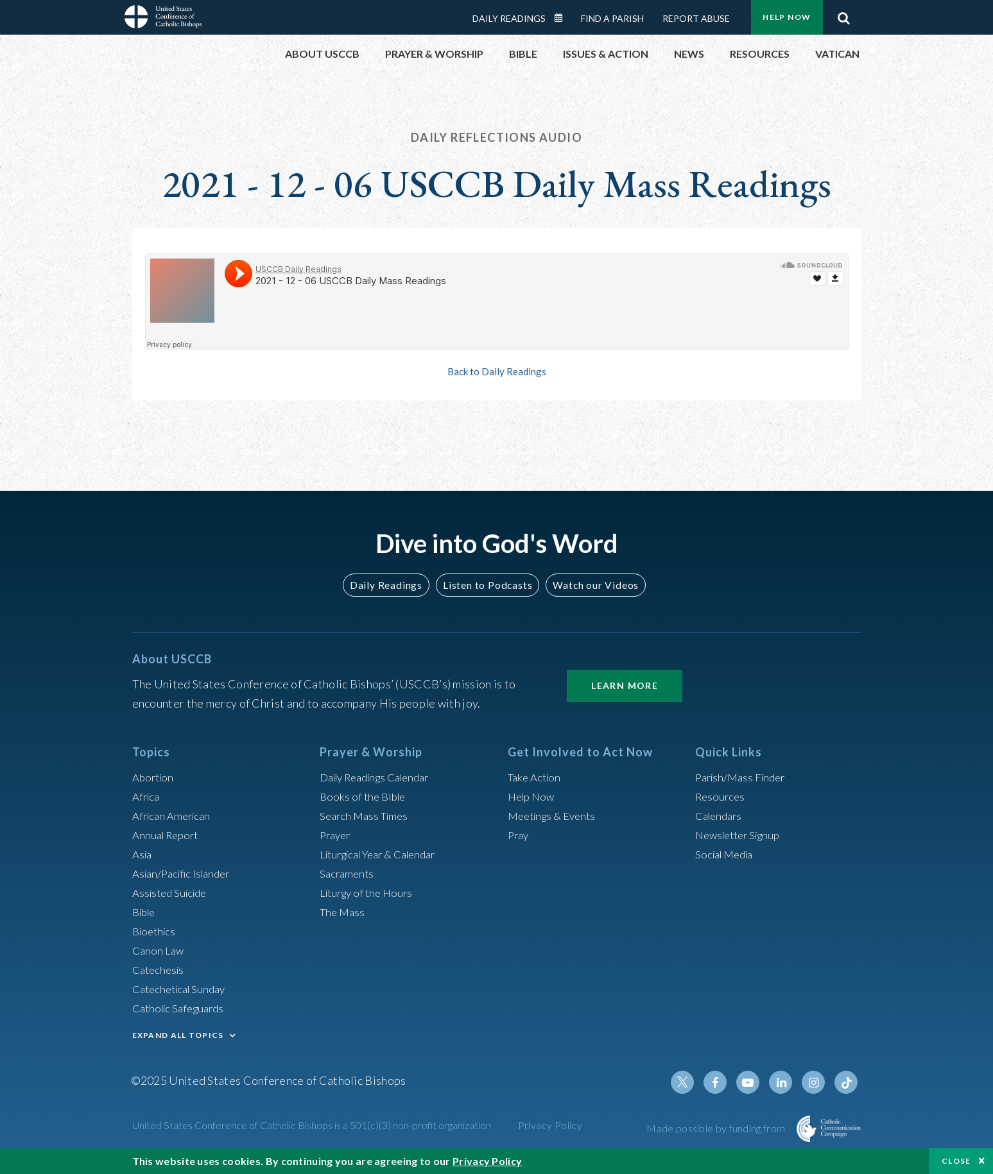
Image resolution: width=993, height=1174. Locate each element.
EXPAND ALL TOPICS (178, 1035)
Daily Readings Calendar (562, 18)
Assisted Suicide (173, 892)
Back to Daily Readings (497, 371)
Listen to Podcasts (486, 584)
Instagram (816, 1082)
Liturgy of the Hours (369, 892)
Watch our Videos (590, 584)
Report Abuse (696, 18)
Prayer (337, 835)
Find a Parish (612, 18)
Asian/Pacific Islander (185, 873)
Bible (145, 912)
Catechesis (160, 969)
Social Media (727, 854)
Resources (721, 796)
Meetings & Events (555, 815)
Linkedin (785, 1082)
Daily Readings (509, 18)
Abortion (154, 777)
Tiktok (847, 1082)
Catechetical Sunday (183, 989)
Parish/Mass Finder (743, 777)
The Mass (344, 912)
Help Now (787, 17)
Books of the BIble (365, 796)
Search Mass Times (367, 815)
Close (956, 1161)
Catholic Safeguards (182, 1008)
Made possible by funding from (716, 1128)
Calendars (721, 815)
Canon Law (159, 950)
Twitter (693, 1082)
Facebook (724, 1082)
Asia (143, 854)
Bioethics (156, 931)
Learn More (624, 685)
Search (844, 14)
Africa (147, 796)
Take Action (536, 777)
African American (174, 815)
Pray (519, 835)
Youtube (754, 1082)
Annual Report (168, 835)
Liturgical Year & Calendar (385, 854)
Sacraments (348, 873)
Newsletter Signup (742, 835)
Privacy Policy (550, 1125)
